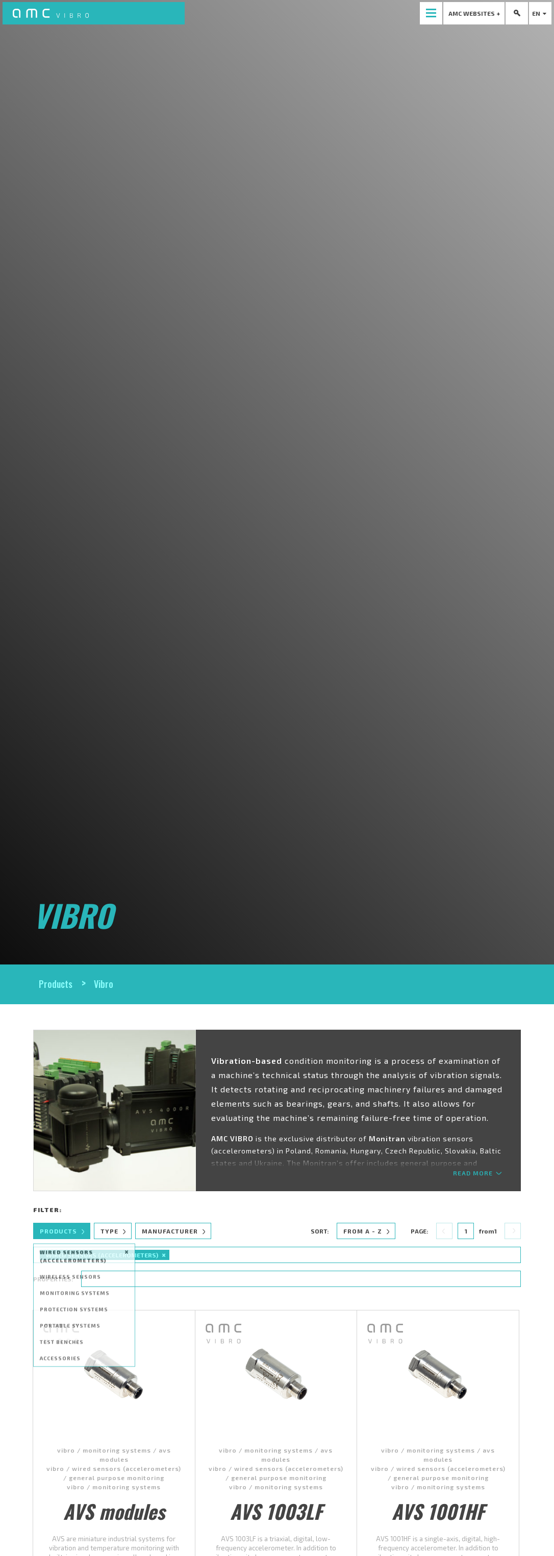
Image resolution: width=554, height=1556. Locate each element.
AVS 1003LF (276, 1511)
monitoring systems (117, 1450)
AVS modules (114, 1511)
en (540, 13)
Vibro (103, 983)
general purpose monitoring (116, 1477)
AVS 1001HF (438, 1511)
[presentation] (431, 13)
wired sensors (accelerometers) (126, 1468)
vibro (66, 1450)
